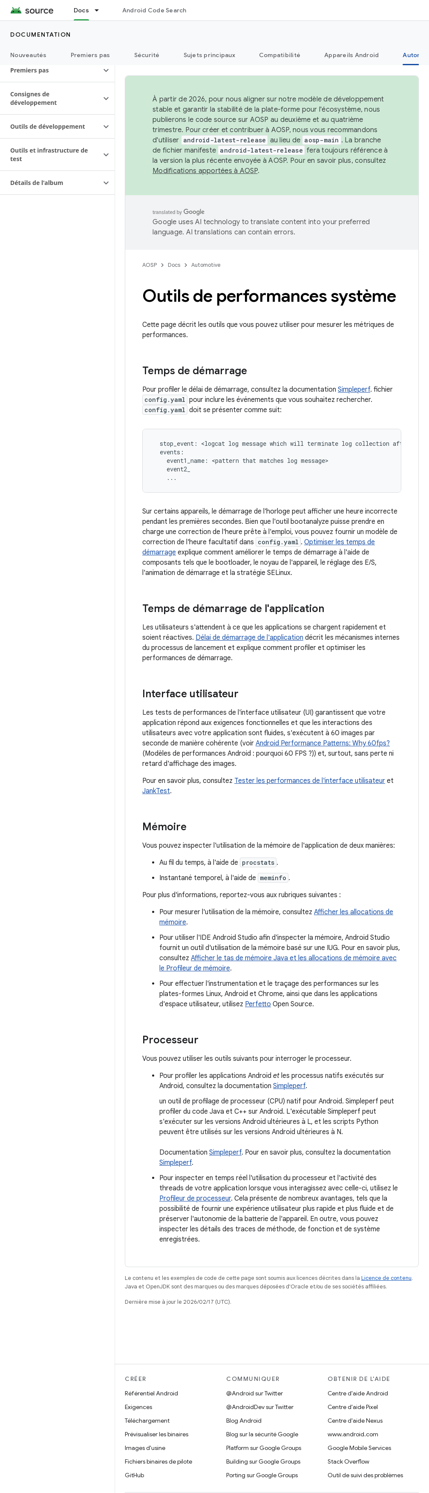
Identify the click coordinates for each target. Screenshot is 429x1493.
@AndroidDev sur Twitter (260, 1407)
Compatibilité (279, 55)
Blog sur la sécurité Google (262, 1434)
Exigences (138, 1407)
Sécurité (147, 55)
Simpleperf (354, 389)
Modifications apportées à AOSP (205, 171)
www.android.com (353, 1434)
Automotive (206, 265)
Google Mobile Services (359, 1448)
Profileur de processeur (195, 1198)
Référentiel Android (151, 1393)
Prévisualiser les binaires (156, 1434)
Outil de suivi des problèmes (365, 1475)
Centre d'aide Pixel (353, 1407)
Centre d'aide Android (358, 1393)
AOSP (149, 265)
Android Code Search (154, 10)
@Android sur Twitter (254, 1393)
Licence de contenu (386, 1278)
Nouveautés (28, 55)
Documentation (40, 34)
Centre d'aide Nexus (355, 1420)
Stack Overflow (348, 1461)
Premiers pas (90, 55)
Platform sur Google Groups (263, 1448)
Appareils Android (351, 55)
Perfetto (258, 1004)
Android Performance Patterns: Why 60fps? (323, 743)
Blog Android (244, 1420)
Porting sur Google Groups (262, 1475)
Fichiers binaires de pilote (158, 1461)
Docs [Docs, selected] (81, 10)
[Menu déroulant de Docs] (100, 10)
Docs (174, 265)
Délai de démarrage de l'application (249, 637)
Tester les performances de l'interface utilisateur (309, 781)
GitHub (134, 1475)
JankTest (156, 791)
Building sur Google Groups (263, 1461)
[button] (50, 70)
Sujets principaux (209, 55)
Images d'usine (145, 1448)
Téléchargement (147, 1420)
